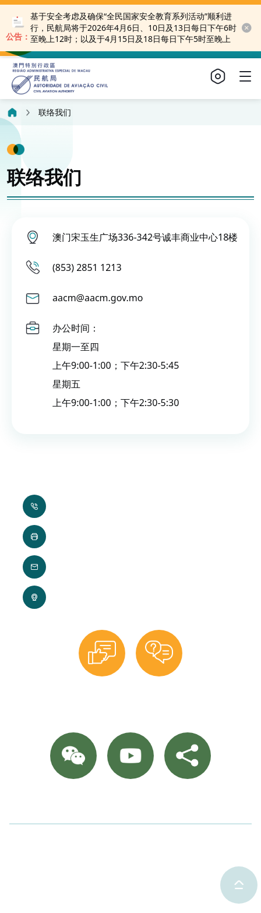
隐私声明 (167, 843)
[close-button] (246, 28)
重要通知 (147, 803)
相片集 (102, 803)
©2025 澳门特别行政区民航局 (71, 843)
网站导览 (194, 803)
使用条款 (219, 843)
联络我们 (58, 803)
